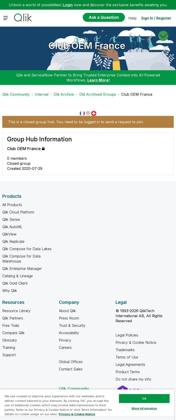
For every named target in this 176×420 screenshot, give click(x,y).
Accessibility (69, 332)
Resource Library (16, 310)
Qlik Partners (12, 318)
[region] (87, 404)
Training (8, 347)
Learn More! (98, 80)
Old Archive (64, 94)
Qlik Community (16, 94)
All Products (12, 204)
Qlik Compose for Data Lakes (27, 248)
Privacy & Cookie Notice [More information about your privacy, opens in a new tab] (77, 414)
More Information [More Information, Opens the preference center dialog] (144, 408)
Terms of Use (127, 357)
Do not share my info (134, 379)
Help (132, 18)
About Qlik (67, 310)
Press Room (69, 318)
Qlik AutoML (12, 226)
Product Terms (128, 372)
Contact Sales (70, 369)
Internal (41, 94)
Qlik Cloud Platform (18, 212)
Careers (65, 347)
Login (68, 5)
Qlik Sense (11, 219)
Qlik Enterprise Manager (22, 268)
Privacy (65, 340)
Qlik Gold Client (15, 283)
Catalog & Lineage (17, 276)
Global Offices (71, 361)
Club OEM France (86, 45)
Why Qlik (9, 290)
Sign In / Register (156, 18)
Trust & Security (72, 325)
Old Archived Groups (97, 94)
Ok (144, 398)
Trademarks (125, 349)
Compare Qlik (13, 332)
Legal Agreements (130, 364)
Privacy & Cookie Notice (136, 342)
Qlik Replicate (13, 241)
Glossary (9, 340)
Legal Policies (127, 335)
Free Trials (10, 325)
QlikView (9, 234)
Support (9, 355)
